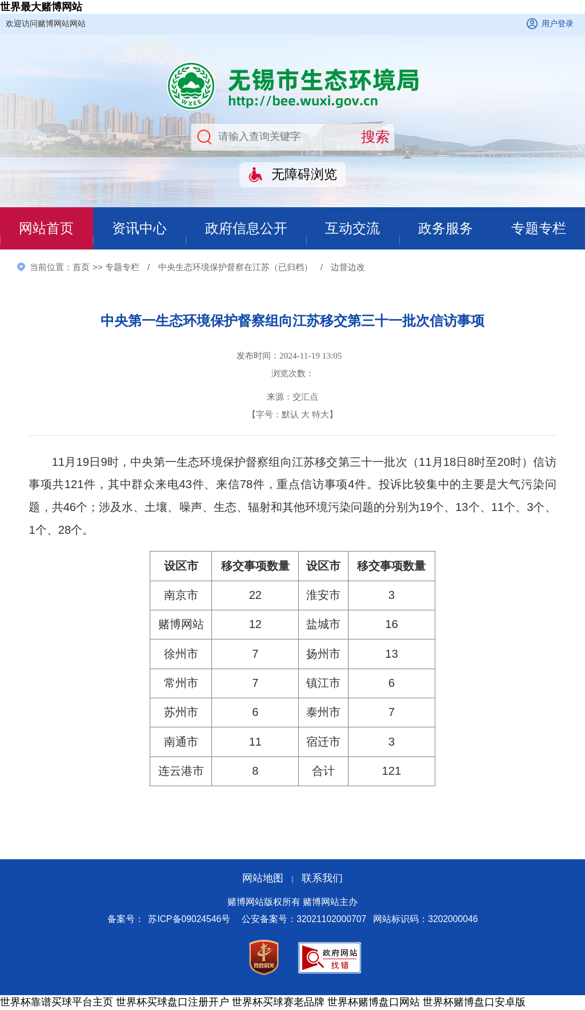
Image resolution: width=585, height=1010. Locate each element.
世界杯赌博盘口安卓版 (474, 1003)
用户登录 (558, 23)
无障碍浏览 (304, 174)
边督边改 (348, 267)
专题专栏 (538, 228)
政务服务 (445, 228)
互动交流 (353, 228)
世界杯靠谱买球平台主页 (56, 1003)
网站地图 (262, 878)
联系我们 (322, 878)
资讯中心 (138, 228)
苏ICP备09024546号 (189, 920)
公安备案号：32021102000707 (304, 920)
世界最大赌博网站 (41, 7)
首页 (81, 267)
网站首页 (46, 228)
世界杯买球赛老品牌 (278, 1003)
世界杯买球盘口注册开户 (172, 1003)
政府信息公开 (246, 228)
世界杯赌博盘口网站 (373, 1003)
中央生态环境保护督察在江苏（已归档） (235, 267)
